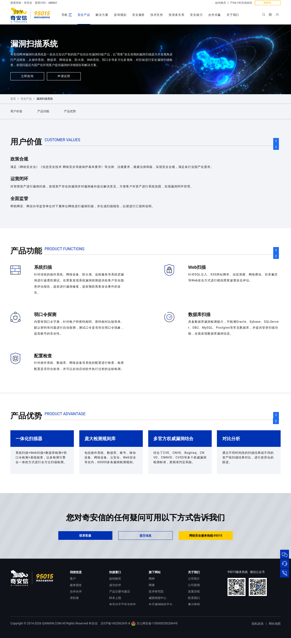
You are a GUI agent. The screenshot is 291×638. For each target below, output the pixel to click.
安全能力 (196, 15)
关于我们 (233, 15)
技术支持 (156, 15)
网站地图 (275, 631)
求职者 (74, 598)
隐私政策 (258, 631)
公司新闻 (194, 585)
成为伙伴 (115, 585)
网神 (152, 578)
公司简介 (194, 578)
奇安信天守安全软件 (122, 604)
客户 (73, 578)
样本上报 (115, 598)
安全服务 (138, 15)
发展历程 (194, 591)
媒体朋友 (76, 585)
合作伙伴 (76, 591)
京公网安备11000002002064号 (154, 631)
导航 (65, 15)
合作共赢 (214, 15)
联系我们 (194, 598)
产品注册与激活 (119, 591)
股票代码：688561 (46, 2)
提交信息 (145, 535)
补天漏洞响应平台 (160, 604)
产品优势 (70, 111)
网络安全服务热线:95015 (205, 535)
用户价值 (16, 111)
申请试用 (64, 76)
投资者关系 (177, 15)
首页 (13, 98)
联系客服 (85, 535)
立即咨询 (27, 76)
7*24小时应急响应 (241, 2)
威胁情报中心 (157, 598)
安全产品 (84, 15)
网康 (152, 585)
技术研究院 (156, 591)
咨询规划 (120, 15)
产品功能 (43, 111)
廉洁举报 (194, 604)
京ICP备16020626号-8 (115, 631)
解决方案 (102, 15)
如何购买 (220, 2)
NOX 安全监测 (158, 610)
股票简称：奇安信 (21, 2)
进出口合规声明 (198, 610)
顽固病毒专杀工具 (121, 610)
